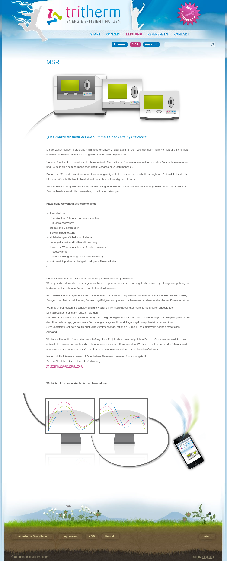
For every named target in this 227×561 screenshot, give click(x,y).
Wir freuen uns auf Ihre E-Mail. (64, 365)
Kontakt (110, 536)
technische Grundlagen (32, 536)
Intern (207, 536)
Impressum (70, 536)
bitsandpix (208, 556)
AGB (92, 536)
